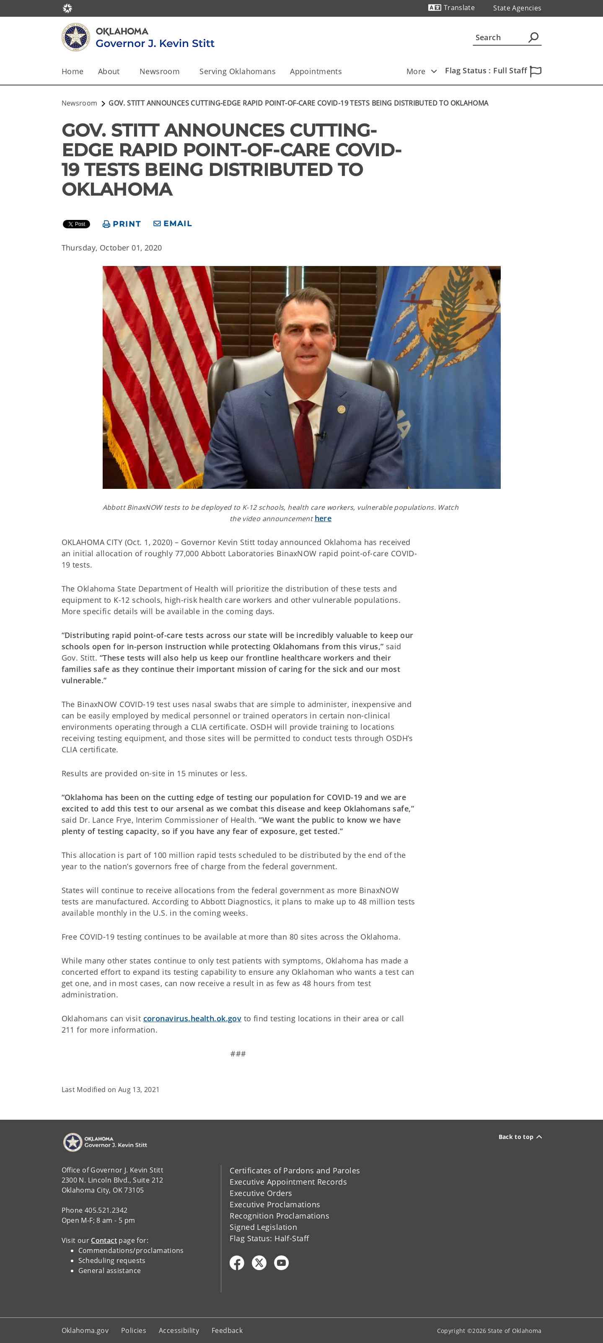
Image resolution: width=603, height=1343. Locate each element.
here (323, 518)
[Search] (507, 37)
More (424, 71)
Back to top (520, 1137)
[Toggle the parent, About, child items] (122, 71)
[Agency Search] (533, 37)
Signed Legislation (263, 1227)
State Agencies (517, 8)
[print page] (122, 224)
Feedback (227, 1330)
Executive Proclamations (275, 1204)
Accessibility (179, 1330)
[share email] (172, 224)
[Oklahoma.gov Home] (67, 8)
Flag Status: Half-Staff (269, 1238)
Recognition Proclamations (279, 1216)
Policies (133, 1330)
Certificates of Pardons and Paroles (295, 1170)
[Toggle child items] (434, 71)
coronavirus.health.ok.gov (192, 1018)
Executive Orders (261, 1193)
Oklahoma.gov (85, 1330)
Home (73, 71)
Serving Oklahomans (237, 71)
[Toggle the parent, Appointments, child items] (344, 71)
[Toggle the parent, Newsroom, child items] (182, 71)
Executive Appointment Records (288, 1182)
